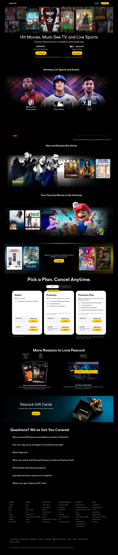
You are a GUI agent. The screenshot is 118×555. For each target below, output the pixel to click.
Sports (10, 514)
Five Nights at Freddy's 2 (82, 507)
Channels (11, 516)
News (10, 509)
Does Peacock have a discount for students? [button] (31, 475)
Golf (27, 512)
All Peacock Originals (64, 521)
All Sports (28, 521)
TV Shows (11, 504)
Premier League (29, 509)
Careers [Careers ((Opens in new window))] (74, 539)
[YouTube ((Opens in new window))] (101, 538)
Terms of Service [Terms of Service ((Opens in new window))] (14, 539)
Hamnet (78, 514)
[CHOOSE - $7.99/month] (33, 321)
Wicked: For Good (80, 504)
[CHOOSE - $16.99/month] (97, 321)
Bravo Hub (44, 514)
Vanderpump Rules (80, 521)
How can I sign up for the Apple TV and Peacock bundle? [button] (37, 445)
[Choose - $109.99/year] (65, 329)
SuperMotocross (30, 514)
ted (60, 519)
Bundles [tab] (65, 286)
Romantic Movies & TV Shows (49, 519)
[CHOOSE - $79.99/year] (33, 329)
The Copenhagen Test (64, 516)
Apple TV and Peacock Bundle (99, 516)
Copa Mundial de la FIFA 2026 (33, 516)
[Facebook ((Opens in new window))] (93, 538)
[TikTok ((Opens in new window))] (97, 538)
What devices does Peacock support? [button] (28, 468)
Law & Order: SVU (80, 526)
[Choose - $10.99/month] (65, 321)
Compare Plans (96, 504)
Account (94, 509)
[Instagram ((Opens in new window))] (105, 538)
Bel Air (60, 512)
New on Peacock (46, 507)
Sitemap (11, 519)
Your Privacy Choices (61, 539)
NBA (27, 507)
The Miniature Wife (63, 504)
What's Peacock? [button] (19, 452)
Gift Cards (94, 521)
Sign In (97, 3)
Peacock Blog (12, 521)
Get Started (105, 3)
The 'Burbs (61, 514)
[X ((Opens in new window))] (93, 542)
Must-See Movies (46, 512)
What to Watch (46, 504)
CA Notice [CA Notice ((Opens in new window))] (41, 539)
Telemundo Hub (46, 521)
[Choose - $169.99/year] (97, 329)
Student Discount (96, 519)
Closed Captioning (96, 507)
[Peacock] (13, 3)
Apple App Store (96, 512)
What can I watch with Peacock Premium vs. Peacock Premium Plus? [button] (42, 460)
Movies (11, 507)
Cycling (27, 519)
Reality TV (44, 509)
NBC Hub (44, 516)
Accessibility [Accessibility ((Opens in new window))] (33, 539)
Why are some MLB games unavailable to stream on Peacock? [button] (40, 437)
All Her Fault (62, 509)
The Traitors (62, 507)
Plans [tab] (52, 286)
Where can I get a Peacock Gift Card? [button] (29, 483)
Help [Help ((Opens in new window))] (69, 539)
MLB (27, 504)
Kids (10, 512)
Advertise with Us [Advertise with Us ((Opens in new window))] (83, 539)
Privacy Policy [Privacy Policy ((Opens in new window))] (24, 539)
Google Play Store (96, 514)
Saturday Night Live (80, 524)
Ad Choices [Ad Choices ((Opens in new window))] (48, 539)
